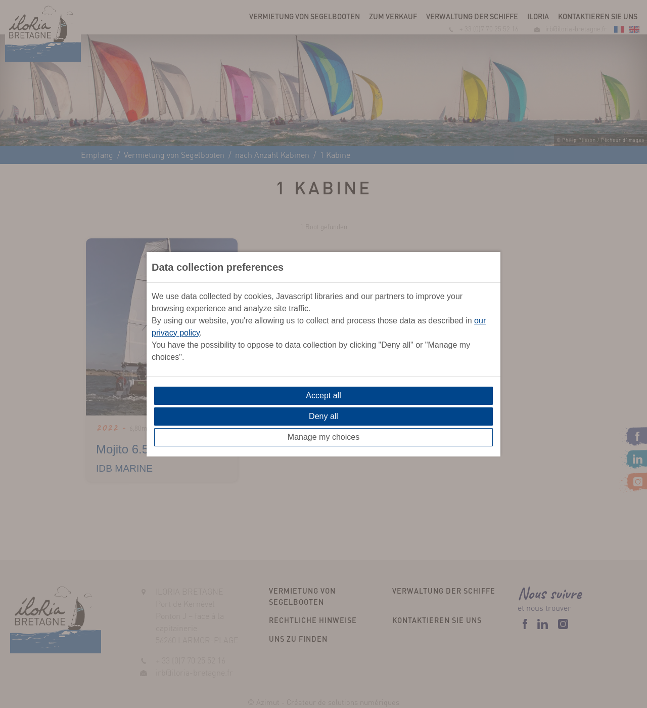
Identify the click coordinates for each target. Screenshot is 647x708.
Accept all (323, 395)
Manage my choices (323, 437)
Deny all (323, 416)
